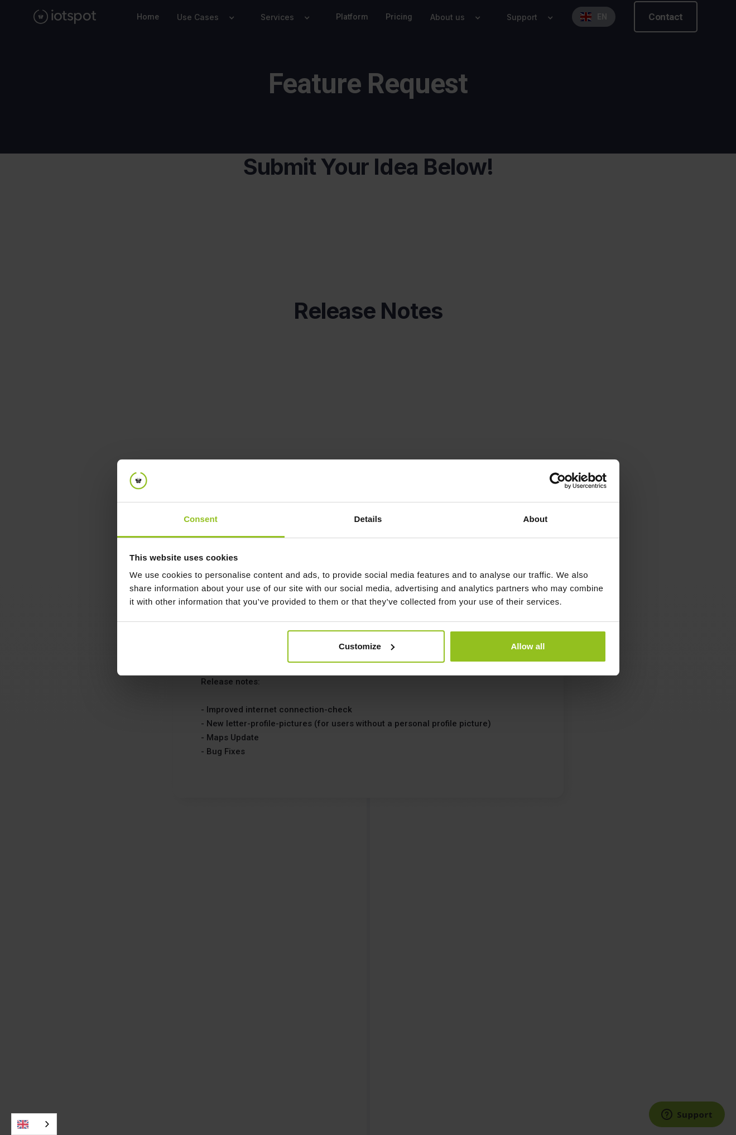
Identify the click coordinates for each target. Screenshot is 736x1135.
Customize (367, 646)
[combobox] (34, 1124)
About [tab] (535, 519)
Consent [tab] (201, 519)
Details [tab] (368, 519)
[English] (34, 1124)
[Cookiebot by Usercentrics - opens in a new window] (558, 480)
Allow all (528, 646)
